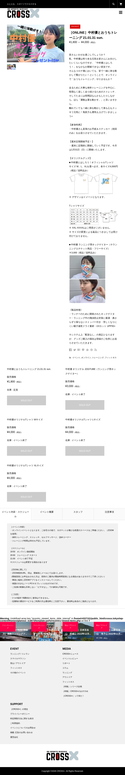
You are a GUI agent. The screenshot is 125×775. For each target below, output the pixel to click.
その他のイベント (18, 672)
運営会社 (14, 737)
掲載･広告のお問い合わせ (21, 732)
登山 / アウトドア (18, 663)
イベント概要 (47, 512)
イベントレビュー (70, 658)
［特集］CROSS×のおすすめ (75, 691)
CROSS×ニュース (70, 654)
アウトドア (67, 677)
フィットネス (111, 357)
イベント (76, 357)
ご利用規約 (15, 723)
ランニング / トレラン (19, 654)
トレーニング (98, 357)
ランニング (67, 672)
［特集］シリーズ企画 (72, 686)
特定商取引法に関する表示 (22, 718)
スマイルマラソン (18, 658)
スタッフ (78, 512)
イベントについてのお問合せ (23, 728)
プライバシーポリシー (20, 714)
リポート (66, 663)
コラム (65, 668)
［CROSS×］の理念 (19, 709)
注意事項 (109, 512)
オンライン (86, 357)
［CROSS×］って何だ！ (73, 696)
